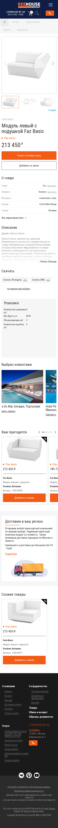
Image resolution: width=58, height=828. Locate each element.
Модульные (22, 29)
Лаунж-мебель (33, 22)
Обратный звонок (50, 13)
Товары (33, 707)
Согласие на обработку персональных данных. (29, 787)
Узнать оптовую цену (29, 155)
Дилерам (35, 702)
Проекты (8, 696)
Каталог (16, 22)
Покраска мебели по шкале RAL (16, 754)
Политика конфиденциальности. (29, 791)
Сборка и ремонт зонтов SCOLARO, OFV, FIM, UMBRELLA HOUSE (15, 733)
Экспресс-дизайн (11, 760)
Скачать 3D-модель (12, 279)
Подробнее (11, 553)
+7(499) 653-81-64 (15, 13)
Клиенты (8, 691)
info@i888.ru (34, 730)
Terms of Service (31, 811)
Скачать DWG (38, 279)
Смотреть (51, 186)
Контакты (8, 709)
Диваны (7, 29)
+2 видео (52, 110)
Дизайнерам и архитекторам (37, 697)
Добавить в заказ (29, 165)
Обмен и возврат (38, 712)
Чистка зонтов (10, 745)
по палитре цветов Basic (18, 288)
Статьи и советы (11, 713)
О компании (8, 686)
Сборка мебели (11, 749)
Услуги (5, 725)
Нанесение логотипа (13, 740)
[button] (53, 63)
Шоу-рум (8, 700)
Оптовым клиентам (39, 691)
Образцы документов (41, 716)
